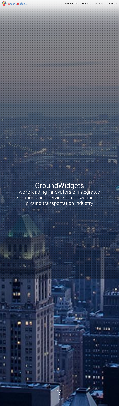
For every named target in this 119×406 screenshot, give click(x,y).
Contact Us (112, 3)
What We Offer (71, 3)
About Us (98, 3)
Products (86, 3)
